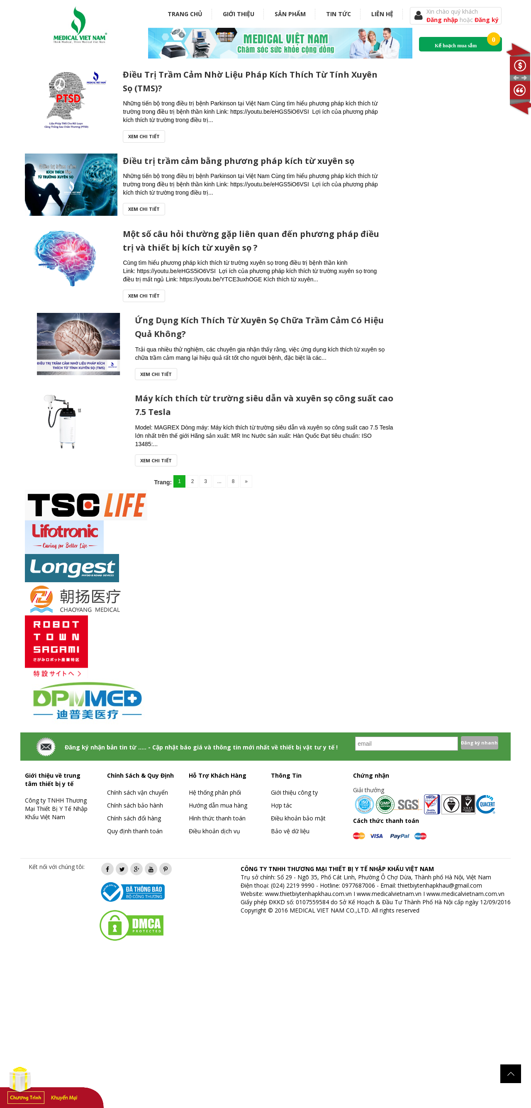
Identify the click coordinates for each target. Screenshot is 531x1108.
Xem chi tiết (144, 136)
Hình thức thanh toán (217, 818)
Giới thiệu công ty (294, 792)
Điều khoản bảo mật (298, 818)
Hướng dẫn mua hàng (218, 805)
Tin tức (338, 14)
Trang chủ (185, 14)
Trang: (163, 482)
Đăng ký (487, 20)
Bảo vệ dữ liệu (290, 831)
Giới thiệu (238, 14)
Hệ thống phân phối (215, 792)
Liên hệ (382, 14)
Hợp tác (281, 805)
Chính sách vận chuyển (137, 792)
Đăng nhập (443, 20)
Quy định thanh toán (135, 831)
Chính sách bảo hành (135, 805)
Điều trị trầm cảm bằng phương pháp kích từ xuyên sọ (238, 160)
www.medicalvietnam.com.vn (465, 894)
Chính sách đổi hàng (134, 818)
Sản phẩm (290, 14)
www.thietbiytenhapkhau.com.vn (308, 894)
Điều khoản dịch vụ (214, 831)
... (219, 481)
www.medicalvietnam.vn (389, 894)
